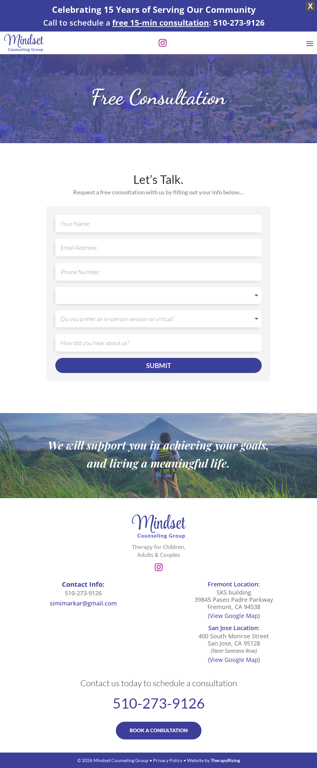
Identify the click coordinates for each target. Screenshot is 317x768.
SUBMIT (158, 365)
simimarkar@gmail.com (83, 603)
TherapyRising (225, 760)
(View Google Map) (234, 615)
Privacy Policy (167, 760)
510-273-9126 (83, 593)
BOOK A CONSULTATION (159, 730)
